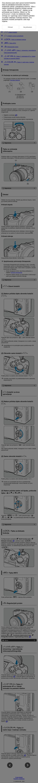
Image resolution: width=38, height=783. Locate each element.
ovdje (4, 10)
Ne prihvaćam (27, 27)
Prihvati (18, 10)
